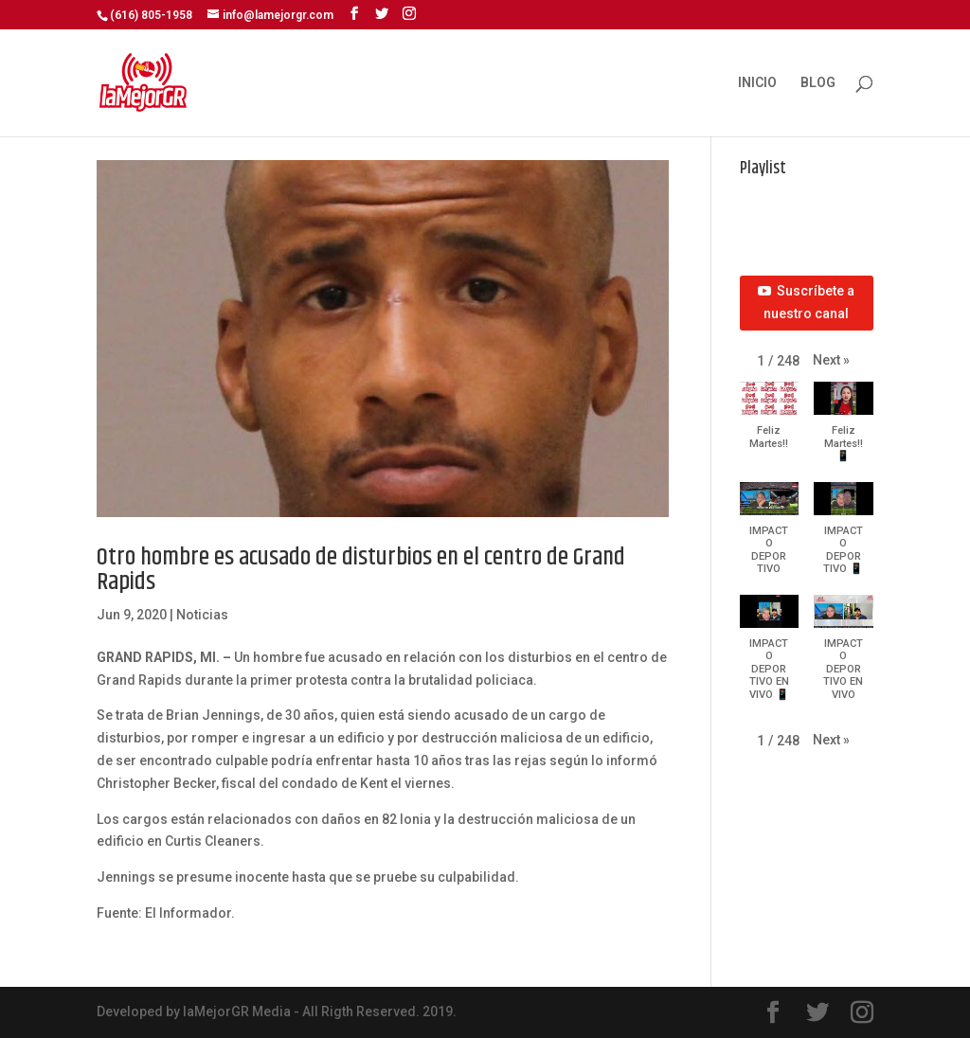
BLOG (817, 83)
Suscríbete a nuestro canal (806, 302)
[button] (831, 360)
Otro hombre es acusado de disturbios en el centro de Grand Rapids (361, 569)
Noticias (202, 614)
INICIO (757, 83)
